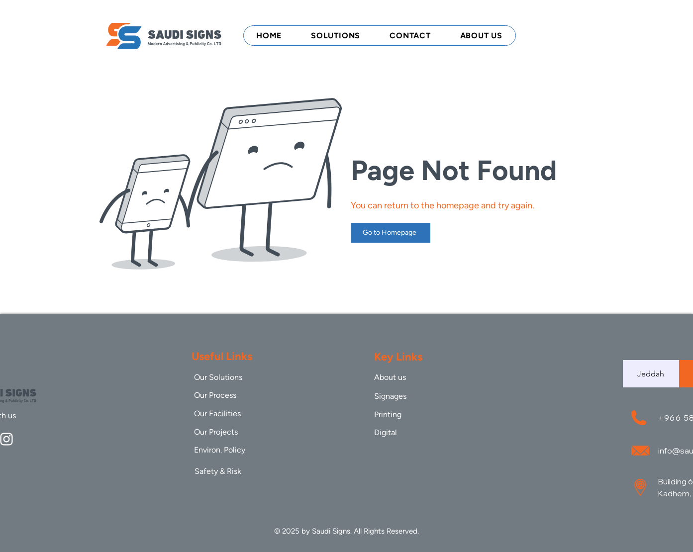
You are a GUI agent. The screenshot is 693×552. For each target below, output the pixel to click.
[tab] (651, 373)
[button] (335, 35)
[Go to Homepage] (390, 233)
